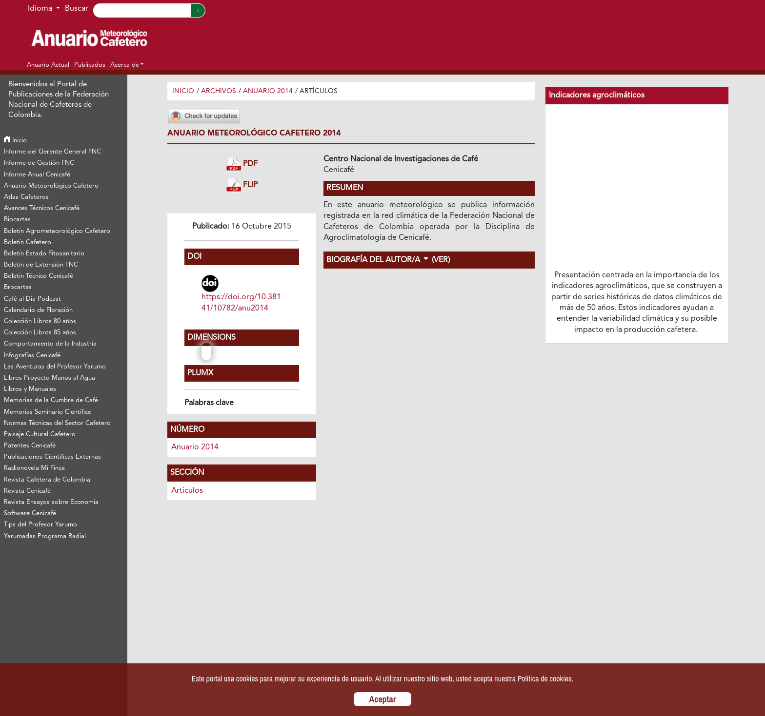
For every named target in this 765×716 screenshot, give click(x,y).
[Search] (142, 10)
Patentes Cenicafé (30, 446)
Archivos (218, 91)
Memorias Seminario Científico (48, 412)
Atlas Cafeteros (26, 197)
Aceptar (382, 699)
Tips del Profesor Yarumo (40, 525)
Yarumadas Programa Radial (45, 536)
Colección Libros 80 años (40, 321)
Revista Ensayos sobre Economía (51, 502)
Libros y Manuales (30, 389)
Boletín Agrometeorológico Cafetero (57, 231)
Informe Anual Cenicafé (37, 175)
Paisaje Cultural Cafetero (40, 434)
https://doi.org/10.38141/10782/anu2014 (241, 302)
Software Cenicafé (30, 513)
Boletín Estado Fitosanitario (44, 254)
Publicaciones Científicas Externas (52, 457)
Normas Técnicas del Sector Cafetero (57, 423)
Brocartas (18, 287)
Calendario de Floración (38, 310)
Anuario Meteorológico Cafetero (51, 186)
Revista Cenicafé (27, 491)
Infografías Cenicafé (32, 355)
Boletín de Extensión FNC (41, 265)
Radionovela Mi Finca (34, 468)
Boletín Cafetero (27, 242)
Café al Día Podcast (32, 299)
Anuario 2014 (268, 91)
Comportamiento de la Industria (50, 344)
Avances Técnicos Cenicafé (42, 208)
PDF (242, 164)
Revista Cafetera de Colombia (47, 480)
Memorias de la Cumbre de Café (51, 400)
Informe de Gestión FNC (39, 163)
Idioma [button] (41, 9)
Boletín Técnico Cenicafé (38, 276)
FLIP (242, 185)
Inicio (15, 140)
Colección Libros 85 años (40, 332)
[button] (126, 65)
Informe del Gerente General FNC (52, 152)
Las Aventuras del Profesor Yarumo (55, 367)
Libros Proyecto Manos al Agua (49, 378)
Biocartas (17, 219)
